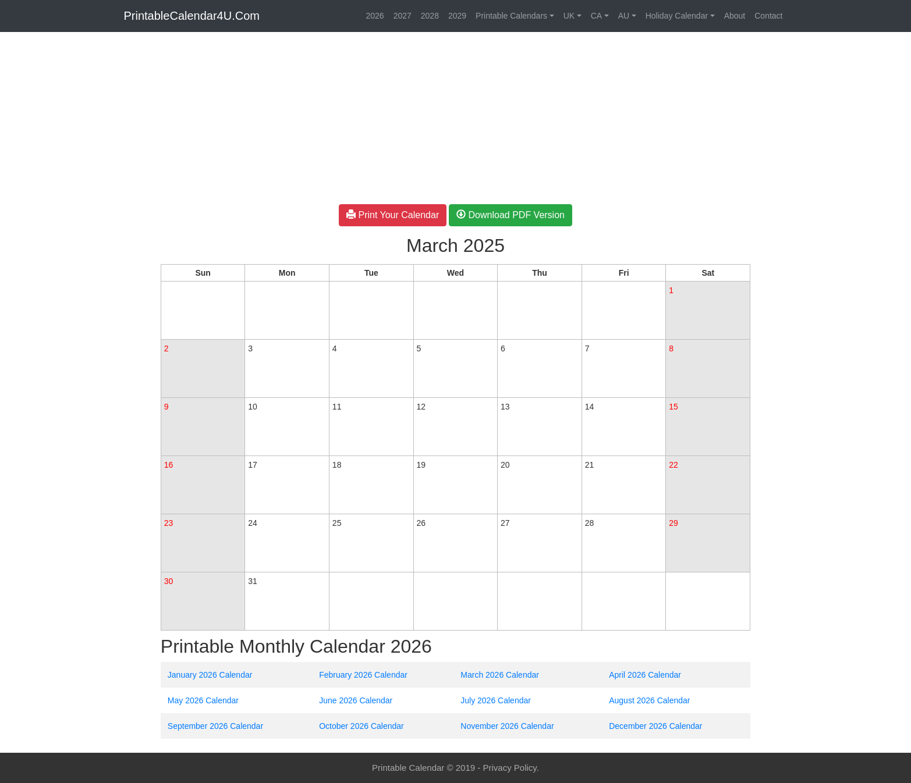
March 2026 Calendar (499, 674)
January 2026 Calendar (210, 674)
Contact (768, 15)
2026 (375, 15)
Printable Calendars (511, 15)
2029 (457, 15)
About (735, 15)
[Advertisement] (76, 211)
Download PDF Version (510, 215)
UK (569, 15)
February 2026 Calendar (363, 674)
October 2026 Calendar (361, 726)
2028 (430, 15)
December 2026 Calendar (655, 726)
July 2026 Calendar (495, 700)
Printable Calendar (408, 768)
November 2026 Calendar (507, 726)
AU (623, 15)
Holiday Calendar (677, 15)
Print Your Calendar (392, 215)
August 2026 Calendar (649, 700)
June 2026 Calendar (355, 700)
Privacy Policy (509, 768)
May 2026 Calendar (203, 700)
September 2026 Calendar (215, 726)
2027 (403, 15)
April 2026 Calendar (645, 674)
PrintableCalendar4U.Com (192, 15)
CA (596, 15)
